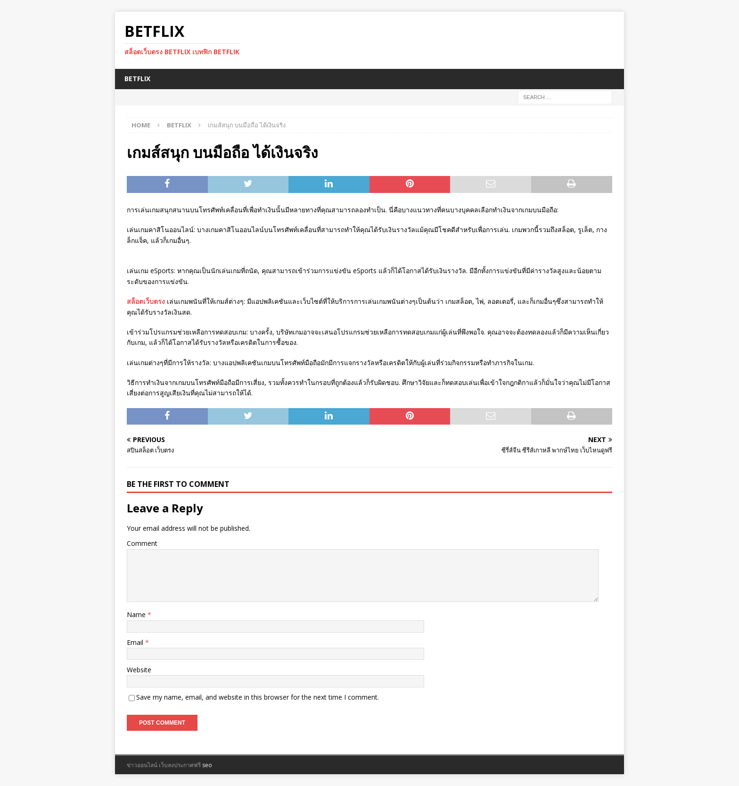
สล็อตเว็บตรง (146, 301)
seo (207, 765)
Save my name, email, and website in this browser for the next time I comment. (257, 697)
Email (136, 642)
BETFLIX (137, 78)
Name (137, 614)
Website (139, 669)
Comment (142, 543)
